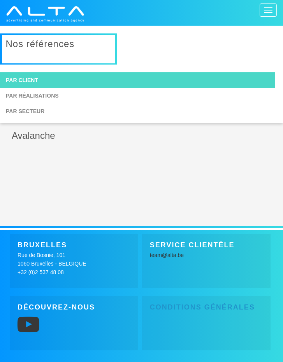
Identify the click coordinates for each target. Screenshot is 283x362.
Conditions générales (202, 307)
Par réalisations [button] (32, 96)
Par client (22, 80)
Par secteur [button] (25, 111)
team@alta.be (167, 255)
